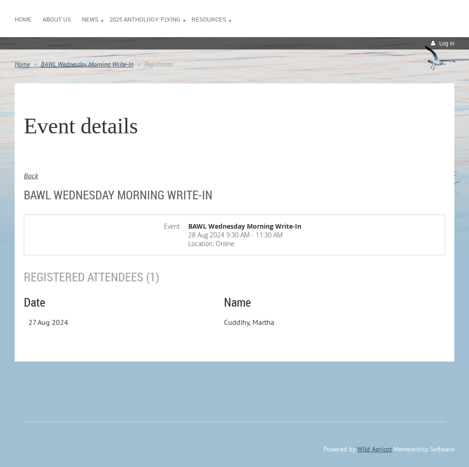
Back (31, 175)
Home (22, 64)
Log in (446, 43)
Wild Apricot (374, 449)
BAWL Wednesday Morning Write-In (87, 64)
